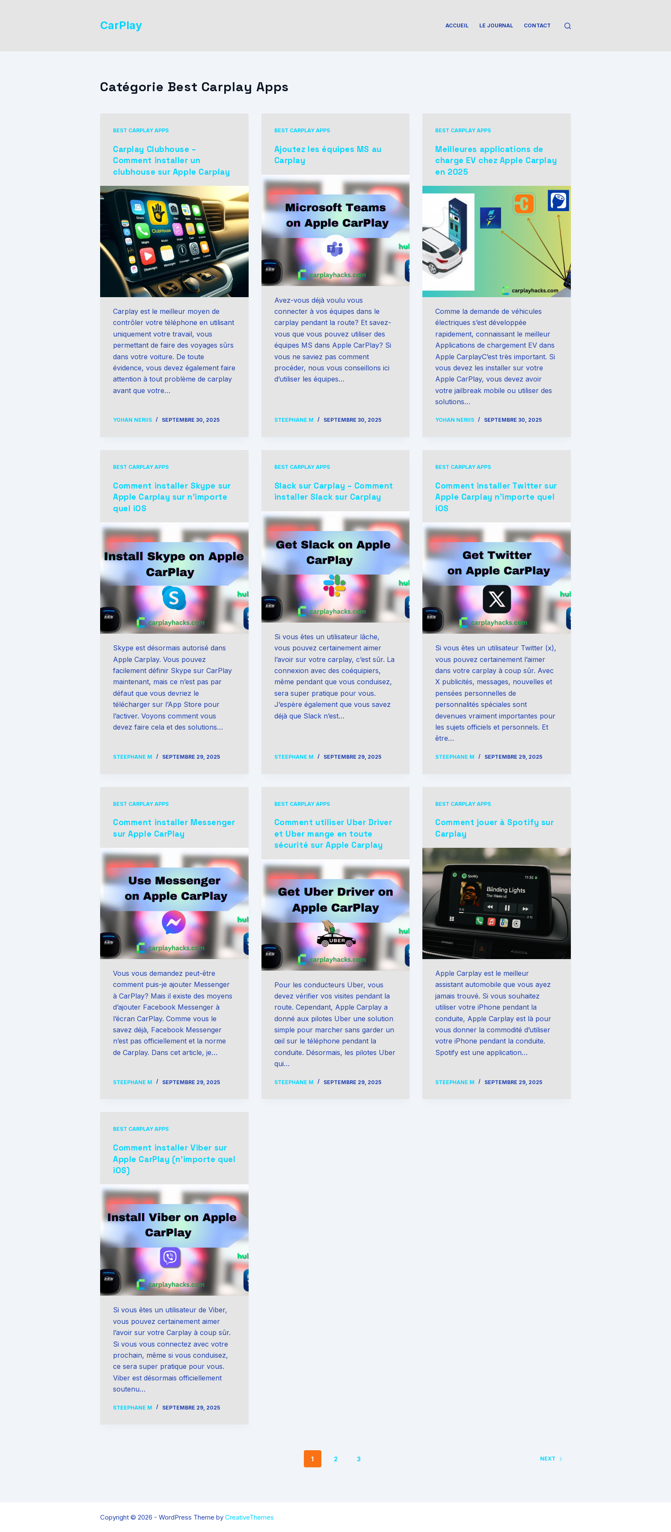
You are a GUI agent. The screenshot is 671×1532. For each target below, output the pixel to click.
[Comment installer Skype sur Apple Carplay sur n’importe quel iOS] (174, 577)
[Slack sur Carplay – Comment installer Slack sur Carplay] (335, 577)
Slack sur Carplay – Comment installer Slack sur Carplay (335, 496)
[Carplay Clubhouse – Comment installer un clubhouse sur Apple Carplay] (174, 252)
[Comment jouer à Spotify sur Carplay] (496, 902)
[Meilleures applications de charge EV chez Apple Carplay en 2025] (496, 241)
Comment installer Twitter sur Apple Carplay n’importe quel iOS (495, 496)
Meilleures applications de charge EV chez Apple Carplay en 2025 (492, 160)
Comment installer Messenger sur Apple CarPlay (158, 832)
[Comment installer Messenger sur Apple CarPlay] (174, 913)
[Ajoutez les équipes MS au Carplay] (335, 230)
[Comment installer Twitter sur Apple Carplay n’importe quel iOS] (496, 577)
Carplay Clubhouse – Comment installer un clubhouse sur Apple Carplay (159, 165)
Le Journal (496, 25)
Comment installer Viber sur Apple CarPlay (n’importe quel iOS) (173, 1168)
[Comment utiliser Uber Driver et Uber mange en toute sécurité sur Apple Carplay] (335, 924)
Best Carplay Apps (141, 130)
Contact (537, 25)
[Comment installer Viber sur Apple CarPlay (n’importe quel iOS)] (174, 1249)
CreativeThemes (249, 1517)
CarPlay (121, 25)
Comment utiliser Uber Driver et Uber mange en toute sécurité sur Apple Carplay (327, 838)
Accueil (457, 25)
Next (551, 1468)
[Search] (567, 26)
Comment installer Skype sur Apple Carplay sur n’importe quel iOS (167, 496)
